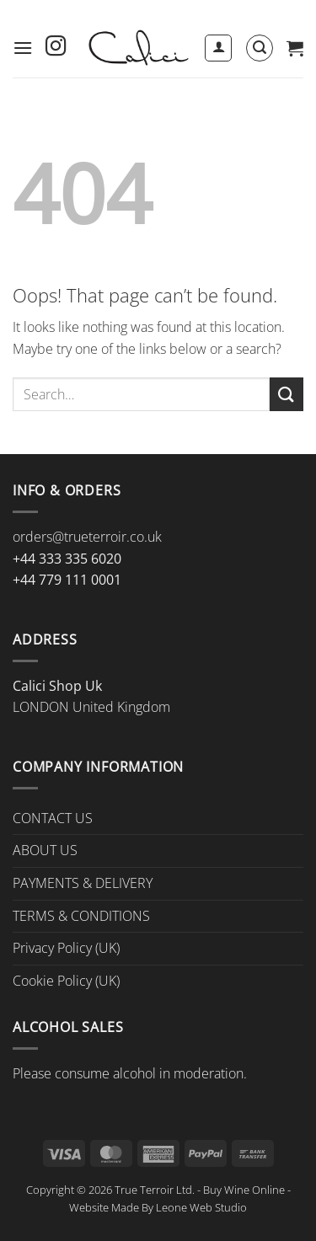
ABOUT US (45, 850)
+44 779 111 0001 (67, 579)
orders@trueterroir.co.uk (87, 536)
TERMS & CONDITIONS (81, 916)
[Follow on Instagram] (56, 47)
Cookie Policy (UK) (66, 980)
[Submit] (286, 393)
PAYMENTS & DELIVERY (83, 883)
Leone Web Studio (201, 1207)
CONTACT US (53, 818)
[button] (23, 47)
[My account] (218, 48)
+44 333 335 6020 (67, 558)
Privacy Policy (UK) (66, 948)
